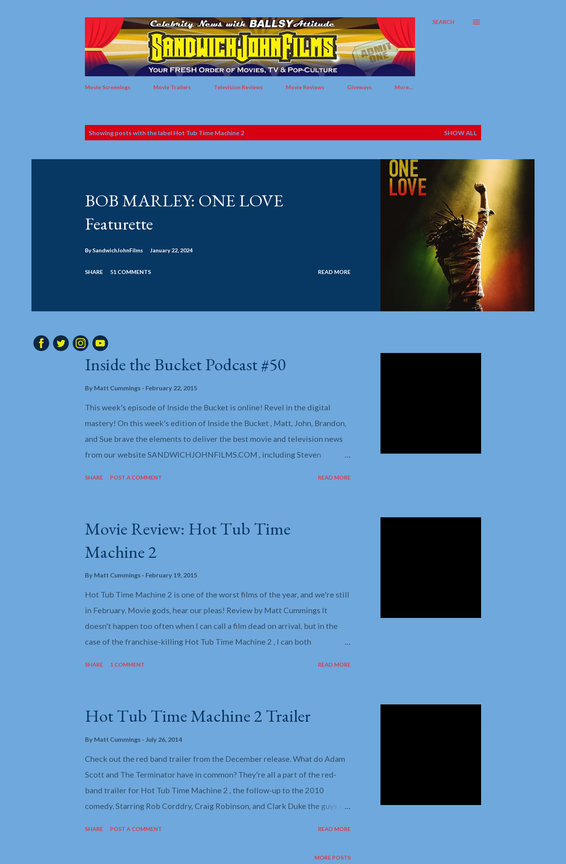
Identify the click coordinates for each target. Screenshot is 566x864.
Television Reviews (238, 87)
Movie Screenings (107, 87)
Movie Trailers (172, 87)
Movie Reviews (305, 87)
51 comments (130, 271)
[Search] (443, 22)
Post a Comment (136, 477)
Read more (334, 271)
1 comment (127, 664)
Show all (460, 132)
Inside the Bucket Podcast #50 (185, 364)
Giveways (359, 87)
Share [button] (94, 271)
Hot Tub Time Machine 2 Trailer (198, 715)
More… (404, 87)
